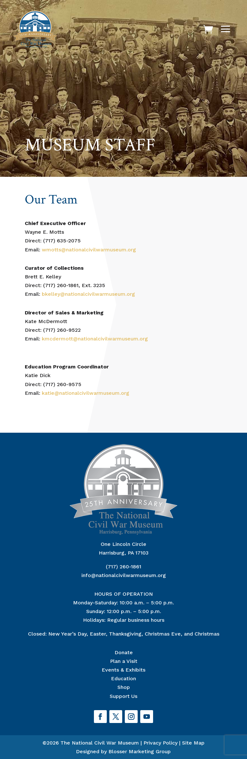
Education (123, 678)
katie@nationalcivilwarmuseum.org (85, 393)
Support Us (123, 696)
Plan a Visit (123, 661)
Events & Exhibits (123, 670)
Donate (123, 652)
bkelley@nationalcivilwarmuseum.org (88, 294)
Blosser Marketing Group (139, 751)
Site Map (193, 743)
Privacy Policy (160, 743)
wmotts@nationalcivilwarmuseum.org (89, 250)
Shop (123, 687)
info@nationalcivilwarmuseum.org (123, 575)
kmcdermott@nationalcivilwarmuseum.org (95, 339)
